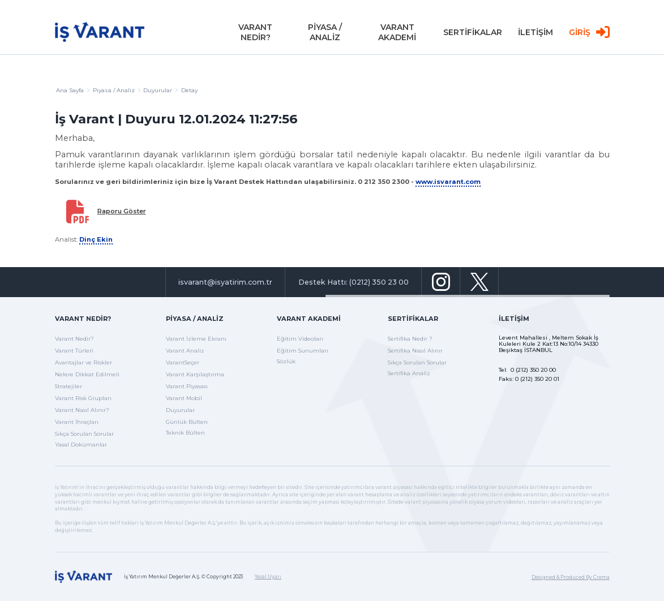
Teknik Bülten (185, 433)
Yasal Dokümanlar (81, 444)
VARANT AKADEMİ (397, 34)
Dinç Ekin (96, 239)
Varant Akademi (309, 319)
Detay (189, 90)
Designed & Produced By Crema (571, 577)
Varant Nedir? (83, 319)
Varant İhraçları (76, 422)
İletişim (514, 319)
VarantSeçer (182, 362)
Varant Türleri (74, 350)
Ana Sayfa (72, 90)
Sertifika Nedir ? (410, 339)
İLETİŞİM (535, 34)
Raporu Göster (121, 211)
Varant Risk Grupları (83, 398)
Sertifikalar (413, 319)
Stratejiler (68, 386)
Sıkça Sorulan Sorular (84, 434)
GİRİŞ (589, 34)
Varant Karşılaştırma (195, 374)
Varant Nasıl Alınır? (82, 410)
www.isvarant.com (448, 182)
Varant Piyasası (187, 386)
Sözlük (286, 361)
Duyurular (180, 410)
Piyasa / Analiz (116, 90)
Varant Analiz (185, 350)
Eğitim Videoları (300, 339)
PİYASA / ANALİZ (325, 34)
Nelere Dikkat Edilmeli (87, 374)
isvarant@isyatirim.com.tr (225, 282)
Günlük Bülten (187, 422)
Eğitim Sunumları (302, 350)
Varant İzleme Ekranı (196, 339)
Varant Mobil (184, 398)
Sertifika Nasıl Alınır (415, 350)
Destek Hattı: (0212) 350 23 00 (353, 282)
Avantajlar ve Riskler (83, 362)
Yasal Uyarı (268, 576)
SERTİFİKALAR (472, 34)
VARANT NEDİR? (255, 34)
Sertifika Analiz (409, 373)
